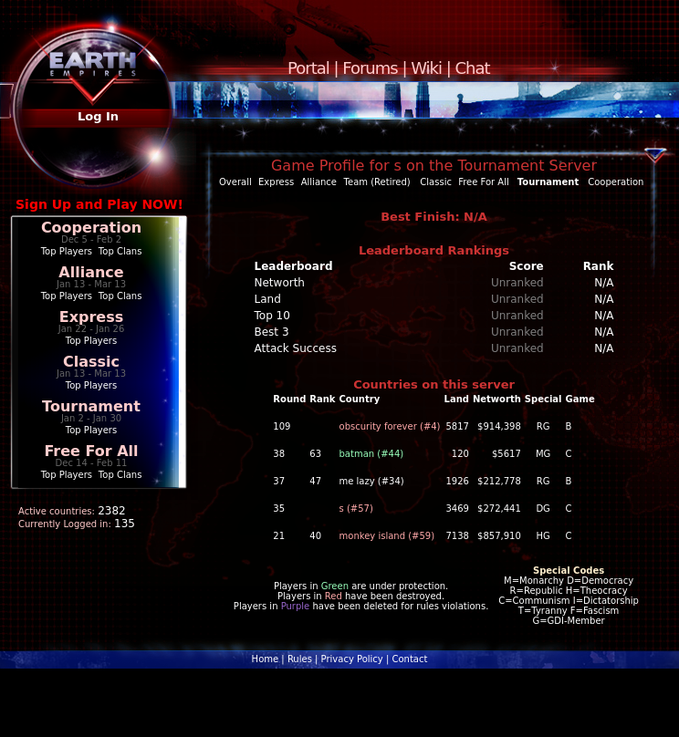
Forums (369, 68)
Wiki (426, 68)
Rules (299, 659)
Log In (98, 116)
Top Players (66, 251)
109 (281, 426)
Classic (91, 361)
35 (279, 508)
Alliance (90, 272)
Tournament (91, 406)
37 (279, 481)
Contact (409, 659)
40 (315, 536)
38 (279, 454)
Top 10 (272, 315)
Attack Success (296, 348)
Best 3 (272, 332)
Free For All (91, 451)
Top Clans (120, 251)
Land (268, 299)
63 (315, 454)
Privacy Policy (352, 659)
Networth (280, 282)
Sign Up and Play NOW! (99, 204)
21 (279, 536)
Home (265, 659)
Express (91, 317)
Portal (308, 68)
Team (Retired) (377, 182)
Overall (235, 182)
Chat (472, 68)
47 (315, 481)
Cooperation (91, 227)
